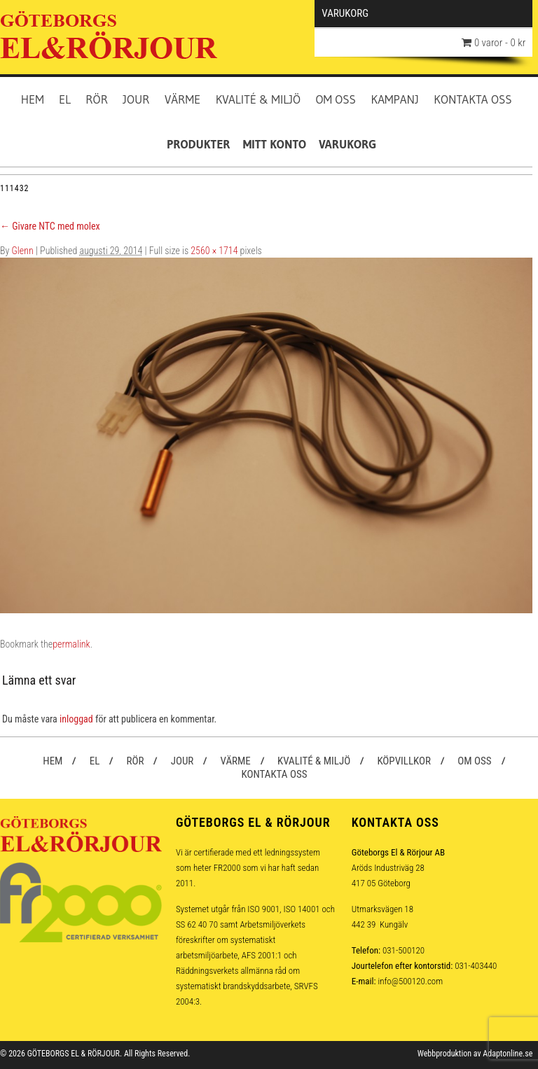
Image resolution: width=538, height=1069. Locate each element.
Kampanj (395, 99)
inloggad (76, 719)
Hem (32, 99)
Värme (182, 99)
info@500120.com (410, 981)
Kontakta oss (473, 99)
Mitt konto (274, 144)
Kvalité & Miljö (258, 99)
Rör (96, 99)
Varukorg (347, 144)
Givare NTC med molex (50, 226)
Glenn (23, 250)
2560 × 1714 (214, 250)
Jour (136, 99)
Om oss (335, 99)
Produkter (198, 144)
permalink (71, 644)
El (65, 99)
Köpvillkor (404, 761)
